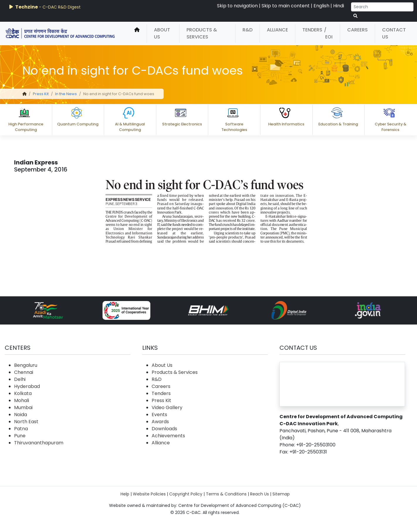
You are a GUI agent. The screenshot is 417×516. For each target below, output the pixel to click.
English (321, 5)
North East (26, 421)
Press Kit (41, 93)
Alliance (277, 29)
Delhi (20, 379)
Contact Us (394, 33)
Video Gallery (167, 407)
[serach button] (355, 16)
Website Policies (149, 494)
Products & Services (202, 33)
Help (125, 494)
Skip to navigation (237, 5)
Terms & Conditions (226, 494)
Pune (20, 435)
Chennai (23, 372)
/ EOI (328, 33)
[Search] (382, 6)
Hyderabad (27, 386)
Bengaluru (25, 365)
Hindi (338, 5)
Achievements (168, 435)
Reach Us (259, 494)
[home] (137, 33)
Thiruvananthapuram (38, 442)
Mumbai (23, 407)
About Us (162, 33)
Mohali (21, 400)
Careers (357, 29)
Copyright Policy (185, 494)
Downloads (164, 428)
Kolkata (23, 393)
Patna (21, 428)
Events (159, 414)
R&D (247, 29)
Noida (20, 414)
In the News (66, 93)
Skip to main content (286, 5)
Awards (160, 421)
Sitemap (281, 494)
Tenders (312, 29)
